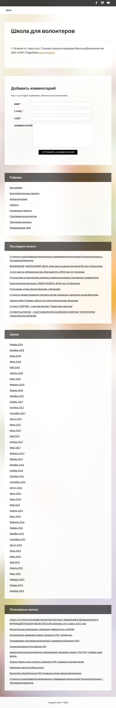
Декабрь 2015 (17, 533)
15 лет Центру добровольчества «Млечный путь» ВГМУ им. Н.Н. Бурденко (47, 271)
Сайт (17, 118)
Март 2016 (15, 516)
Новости (14, 204)
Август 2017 (16, 419)
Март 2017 (15, 447)
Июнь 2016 (15, 499)
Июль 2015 (15, 550)
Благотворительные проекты (24, 193)
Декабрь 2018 (17, 350)
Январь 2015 (16, 585)
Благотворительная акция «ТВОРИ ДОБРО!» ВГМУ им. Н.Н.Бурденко (45, 283)
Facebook (96, 2)
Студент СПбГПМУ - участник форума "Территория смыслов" (41, 306)
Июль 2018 (15, 356)
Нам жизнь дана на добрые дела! (27, 667)
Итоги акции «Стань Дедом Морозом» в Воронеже (35, 289)
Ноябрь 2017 (16, 401)
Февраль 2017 (17, 453)
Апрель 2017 (16, 442)
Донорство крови (18, 199)
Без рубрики (16, 187)
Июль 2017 (15, 424)
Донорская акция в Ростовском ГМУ (28, 646)
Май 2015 (15, 562)
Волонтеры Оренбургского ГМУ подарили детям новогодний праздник (45, 673)
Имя (18, 104)
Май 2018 (15, 367)
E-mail (19, 111)
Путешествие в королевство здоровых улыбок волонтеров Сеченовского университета (54, 277)
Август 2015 (16, 545)
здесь (42, 52)
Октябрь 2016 (17, 476)
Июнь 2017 (15, 430)
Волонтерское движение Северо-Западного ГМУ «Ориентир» (41, 635)
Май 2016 (15, 505)
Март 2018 (15, 378)
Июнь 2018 (15, 361)
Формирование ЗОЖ (20, 227)
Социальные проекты (21, 210)
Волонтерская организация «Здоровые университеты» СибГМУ (42, 629)
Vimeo (102, 2)
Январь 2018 (16, 390)
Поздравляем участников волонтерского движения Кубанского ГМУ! (45, 640)
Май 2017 (15, 436)
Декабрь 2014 (17, 591)
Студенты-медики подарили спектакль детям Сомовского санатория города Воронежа (54, 294)
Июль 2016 (15, 493)
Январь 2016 (16, 528)
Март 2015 (15, 573)
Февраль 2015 (17, 579)
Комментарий (23, 125)
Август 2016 (16, 487)
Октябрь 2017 (17, 407)
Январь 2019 (16, 344)
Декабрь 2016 (17, 464)
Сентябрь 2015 (17, 539)
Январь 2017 (16, 459)
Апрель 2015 (16, 568)
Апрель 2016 (16, 510)
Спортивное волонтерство (23, 216)
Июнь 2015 (15, 556)
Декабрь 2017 (17, 396)
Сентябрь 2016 (17, 482)
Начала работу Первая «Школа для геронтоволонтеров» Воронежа (44, 300)
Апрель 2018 (16, 373)
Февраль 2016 (17, 522)
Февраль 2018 (17, 384)
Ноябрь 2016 (16, 470)
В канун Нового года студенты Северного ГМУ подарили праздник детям (47, 661)
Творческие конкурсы (21, 222)
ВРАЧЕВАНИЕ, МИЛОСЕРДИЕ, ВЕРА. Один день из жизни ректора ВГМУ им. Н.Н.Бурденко (56, 266)
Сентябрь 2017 (17, 413)
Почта (108, 2)
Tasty (65, 702)
